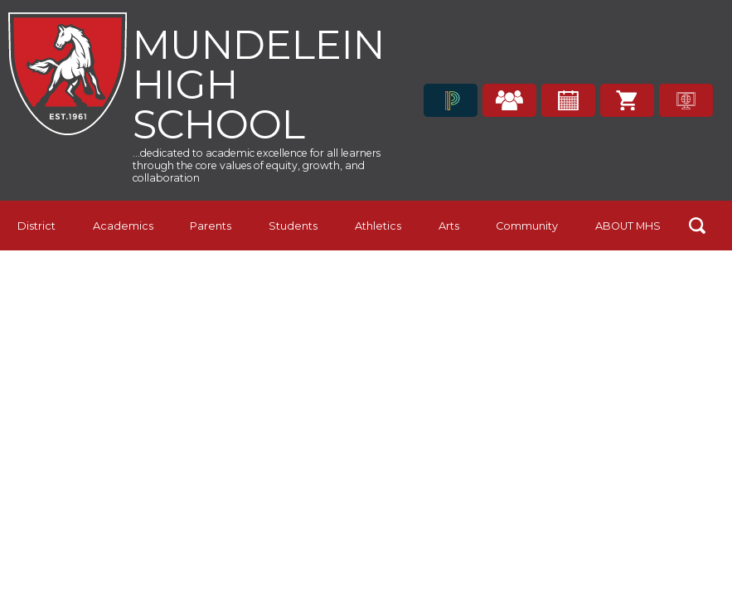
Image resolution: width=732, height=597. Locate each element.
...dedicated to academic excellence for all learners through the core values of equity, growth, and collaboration (257, 165)
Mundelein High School (259, 82)
